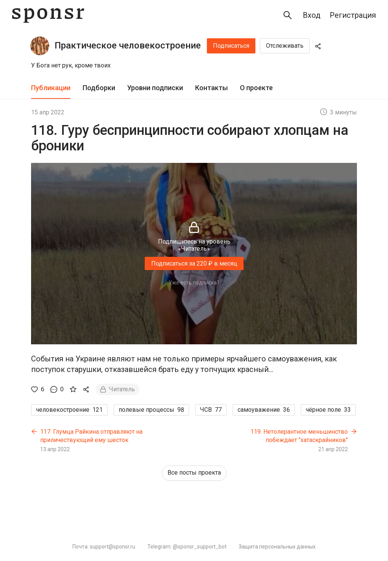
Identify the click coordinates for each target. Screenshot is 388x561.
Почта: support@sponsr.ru (103, 547)
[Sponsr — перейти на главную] (48, 15)
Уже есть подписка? (194, 283)
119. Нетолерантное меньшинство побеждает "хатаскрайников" (299, 436)
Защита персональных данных (277, 547)
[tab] (50, 88)
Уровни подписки (155, 88)
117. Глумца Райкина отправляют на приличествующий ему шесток (91, 436)
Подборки (99, 88)
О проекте (256, 88)
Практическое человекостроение (128, 45)
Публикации (50, 88)
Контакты (211, 88)
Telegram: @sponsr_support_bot (187, 547)
